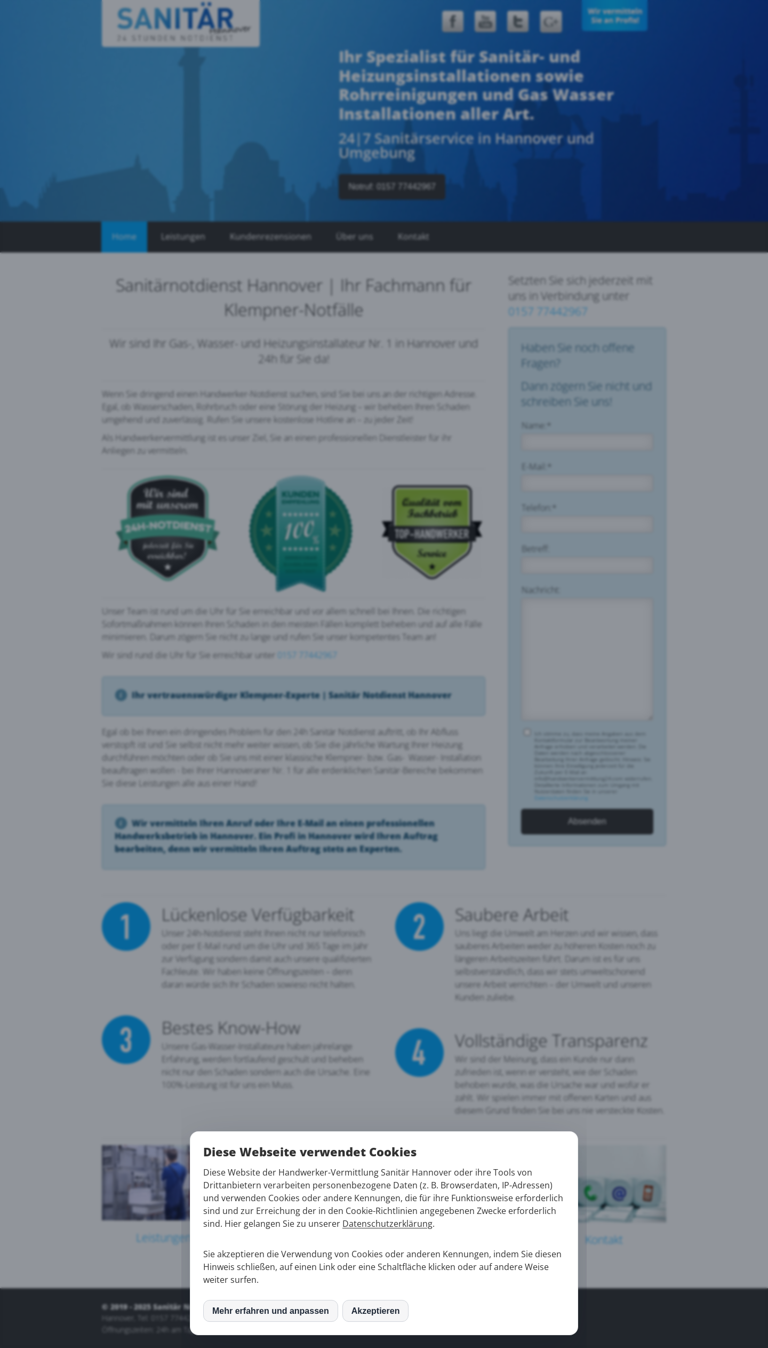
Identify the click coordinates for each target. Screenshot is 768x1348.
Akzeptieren (375, 1310)
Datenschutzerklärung (387, 1223)
